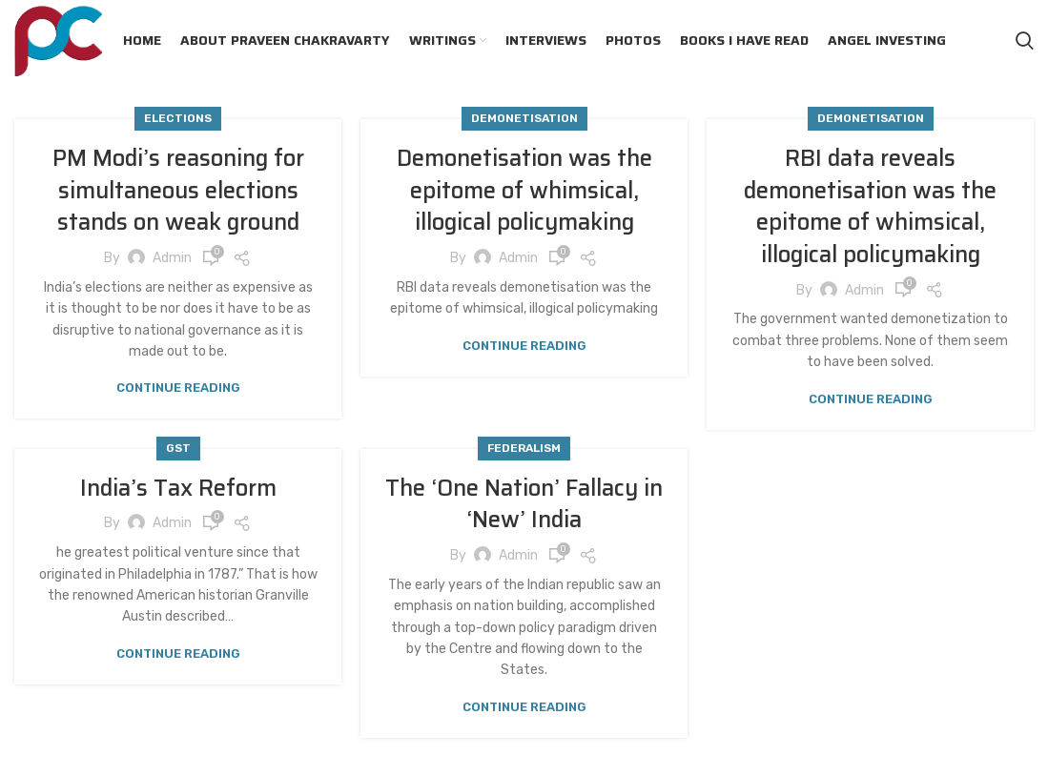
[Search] (1024, 41)
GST (178, 448)
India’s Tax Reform (178, 488)
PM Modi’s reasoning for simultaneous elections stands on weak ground (178, 190)
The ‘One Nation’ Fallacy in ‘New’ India (524, 504)
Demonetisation (524, 118)
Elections (178, 118)
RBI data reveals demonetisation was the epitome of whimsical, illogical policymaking (870, 206)
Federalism (524, 448)
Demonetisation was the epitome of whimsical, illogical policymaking (524, 190)
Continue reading (178, 387)
